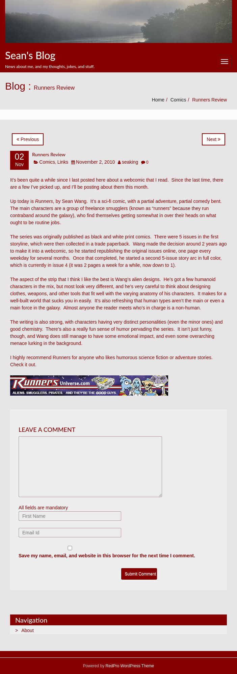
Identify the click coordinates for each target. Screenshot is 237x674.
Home (158, 99)
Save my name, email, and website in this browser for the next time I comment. (107, 555)
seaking (130, 162)
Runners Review (48, 154)
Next (213, 139)
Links (63, 162)
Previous (28, 139)
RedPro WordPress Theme (129, 666)
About (27, 630)
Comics (178, 99)
